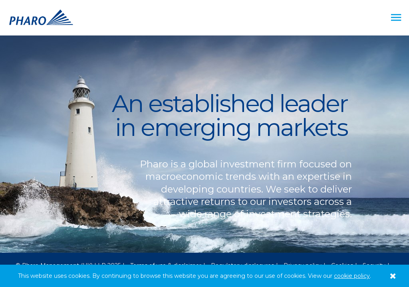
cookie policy (352, 275)
